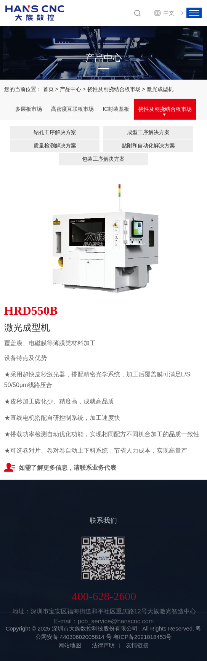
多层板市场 (28, 109)
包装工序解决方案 (103, 159)
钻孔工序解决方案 (55, 132)
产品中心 (70, 89)
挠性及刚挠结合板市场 (114, 89)
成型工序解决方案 (148, 132)
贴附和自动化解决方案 (148, 145)
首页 (48, 89)
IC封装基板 (116, 109)
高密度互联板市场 (72, 109)
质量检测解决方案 (55, 145)
